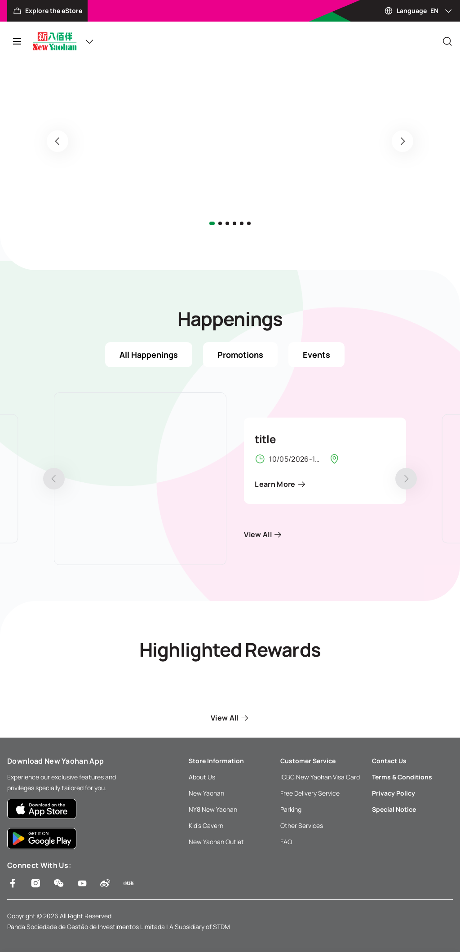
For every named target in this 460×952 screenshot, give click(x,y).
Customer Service (308, 760)
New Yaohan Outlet (216, 841)
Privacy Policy (393, 793)
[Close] (447, 41)
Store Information (216, 760)
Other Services (301, 825)
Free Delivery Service (310, 793)
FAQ (286, 841)
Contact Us (389, 760)
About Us (202, 777)
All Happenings (148, 354)
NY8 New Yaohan (213, 809)
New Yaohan (206, 793)
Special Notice (394, 809)
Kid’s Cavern (206, 825)
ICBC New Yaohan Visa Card (320, 777)
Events (316, 354)
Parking (290, 809)
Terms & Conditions (402, 777)
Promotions (240, 354)
